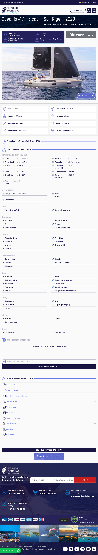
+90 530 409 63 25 (17, 2)
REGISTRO (85, 480)
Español (84, 2)
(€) (93, 2)
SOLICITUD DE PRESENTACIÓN (49, 450)
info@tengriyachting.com (82, 496)
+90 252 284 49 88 (47, 493)
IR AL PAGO (64, 520)
